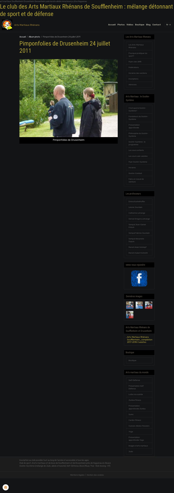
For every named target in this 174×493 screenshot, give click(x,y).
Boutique (139, 25)
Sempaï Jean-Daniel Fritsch (137, 233)
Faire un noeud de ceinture (136, 184)
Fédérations (134, 68)
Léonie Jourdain (135, 212)
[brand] (21, 24)
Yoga (131, 445)
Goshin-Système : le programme (137, 146)
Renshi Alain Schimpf (138, 258)
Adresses (133, 86)
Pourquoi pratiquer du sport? (138, 55)
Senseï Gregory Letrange (135, 225)
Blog (148, 25)
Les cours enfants (137, 154)
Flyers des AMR (135, 63)
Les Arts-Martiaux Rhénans (137, 46)
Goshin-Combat (136, 177)
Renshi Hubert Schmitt (139, 264)
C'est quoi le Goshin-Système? (138, 111)
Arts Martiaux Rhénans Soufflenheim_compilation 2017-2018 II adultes (139, 351)
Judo (131, 466)
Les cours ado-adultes (138, 159)
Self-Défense (135, 393)
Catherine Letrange (137, 218)
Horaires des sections (138, 74)
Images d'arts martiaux (139, 460)
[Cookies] (6, 487)
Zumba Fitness (135, 413)
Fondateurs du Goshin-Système (139, 120)
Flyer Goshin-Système (138, 165)
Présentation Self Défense (136, 400)
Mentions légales (77, 489)
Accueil (112, 25)
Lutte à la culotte (136, 407)
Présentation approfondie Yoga (136, 452)
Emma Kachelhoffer (137, 206)
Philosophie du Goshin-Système (138, 137)
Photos (121, 25)
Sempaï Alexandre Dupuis (137, 251)
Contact (156, 25)
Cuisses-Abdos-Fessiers (139, 439)
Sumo (131, 428)
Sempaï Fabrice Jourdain (135, 242)
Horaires (132, 171)
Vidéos (130, 25)
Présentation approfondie (134, 129)
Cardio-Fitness (135, 434)
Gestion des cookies (95, 489)
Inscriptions (134, 80)
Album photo (34, 37)
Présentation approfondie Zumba (137, 420)
